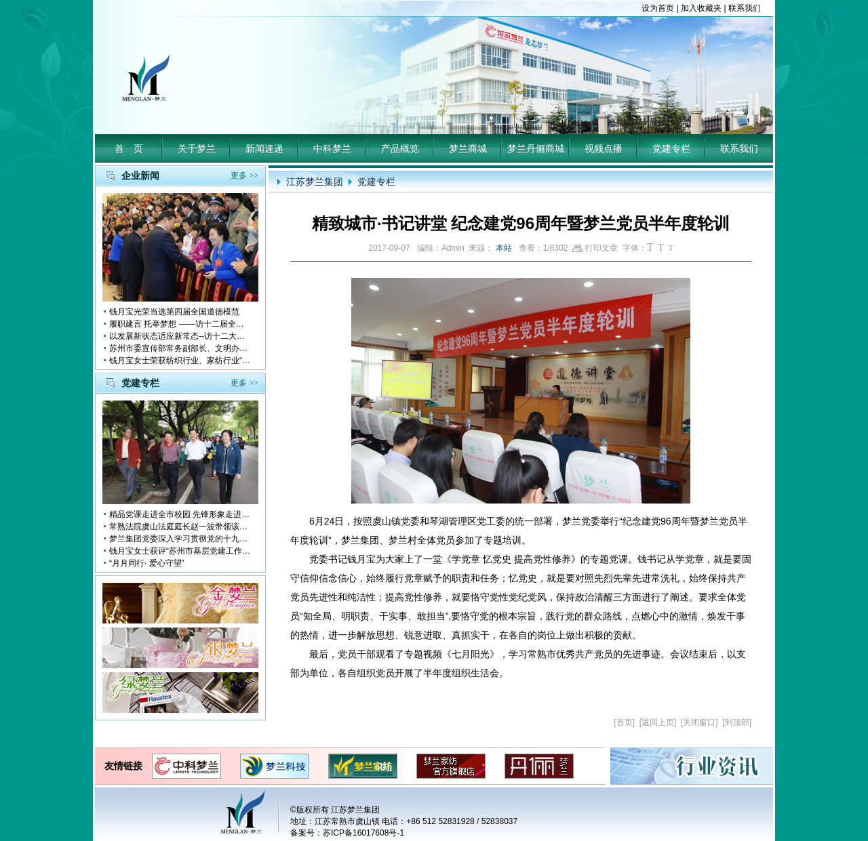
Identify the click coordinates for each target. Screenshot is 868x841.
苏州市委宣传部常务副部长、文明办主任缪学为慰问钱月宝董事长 (180, 348)
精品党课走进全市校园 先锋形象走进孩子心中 (180, 514)
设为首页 (658, 8)
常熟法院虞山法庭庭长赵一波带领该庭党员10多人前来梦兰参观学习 (180, 526)
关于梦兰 (197, 148)
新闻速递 (264, 148)
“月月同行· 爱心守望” (146, 563)
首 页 (129, 148)
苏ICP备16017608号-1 (363, 833)
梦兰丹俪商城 (535, 148)
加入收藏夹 (701, 8)
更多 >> (244, 175)
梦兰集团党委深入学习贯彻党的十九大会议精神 (180, 538)
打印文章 (595, 248)
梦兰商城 (468, 148)
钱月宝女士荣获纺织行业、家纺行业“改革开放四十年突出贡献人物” (180, 360)
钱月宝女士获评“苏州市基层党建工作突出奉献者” (180, 551)
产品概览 (400, 148)
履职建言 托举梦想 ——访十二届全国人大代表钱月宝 (180, 324)
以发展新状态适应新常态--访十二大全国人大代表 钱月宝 (180, 336)
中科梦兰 (332, 148)
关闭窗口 (699, 722)
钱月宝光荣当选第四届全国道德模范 (174, 311)
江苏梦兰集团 (314, 181)
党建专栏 (671, 148)
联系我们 (744, 8)
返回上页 (658, 722)
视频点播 (604, 148)
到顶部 (737, 722)
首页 (624, 722)
